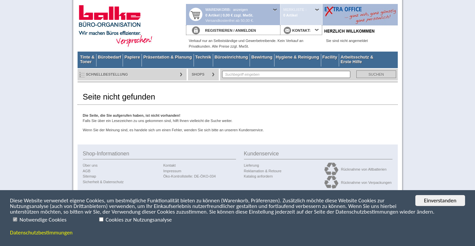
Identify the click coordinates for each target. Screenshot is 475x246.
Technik (203, 57)
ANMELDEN (245, 30)
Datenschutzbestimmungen (41, 232)
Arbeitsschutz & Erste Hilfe (356, 59)
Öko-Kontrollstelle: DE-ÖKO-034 (189, 176)
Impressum (172, 171)
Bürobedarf (109, 57)
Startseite (132, 26)
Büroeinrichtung (231, 57)
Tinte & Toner (87, 59)
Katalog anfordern (258, 176)
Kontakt (169, 165)
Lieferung (251, 165)
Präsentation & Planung (167, 57)
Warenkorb (218, 10)
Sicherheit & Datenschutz (103, 182)
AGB (86, 171)
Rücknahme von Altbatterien (364, 169)
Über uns (90, 165)
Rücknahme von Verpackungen (366, 182)
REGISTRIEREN (219, 30)
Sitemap (89, 176)
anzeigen (240, 10)
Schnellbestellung (107, 74)
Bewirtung (261, 57)
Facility (330, 57)
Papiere (132, 57)
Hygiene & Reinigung (297, 57)
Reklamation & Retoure (263, 171)
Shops (198, 74)
